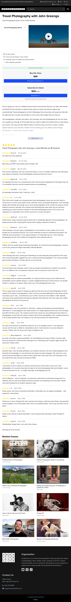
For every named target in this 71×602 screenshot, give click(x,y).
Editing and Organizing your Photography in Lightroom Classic (51, 486)
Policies (35, 599)
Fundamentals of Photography (12, 460)
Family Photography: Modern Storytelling (50, 460)
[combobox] (46, 9)
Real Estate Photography (10, 539)
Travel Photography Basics (13, 27)
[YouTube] (22, 569)
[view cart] (66, 2)
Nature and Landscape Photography (14, 485)
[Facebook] (27, 569)
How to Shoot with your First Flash (13, 513)
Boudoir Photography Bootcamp (47, 539)
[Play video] (49, 36)
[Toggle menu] (67, 9)
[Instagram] (31, 569)
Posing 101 (40, 513)
